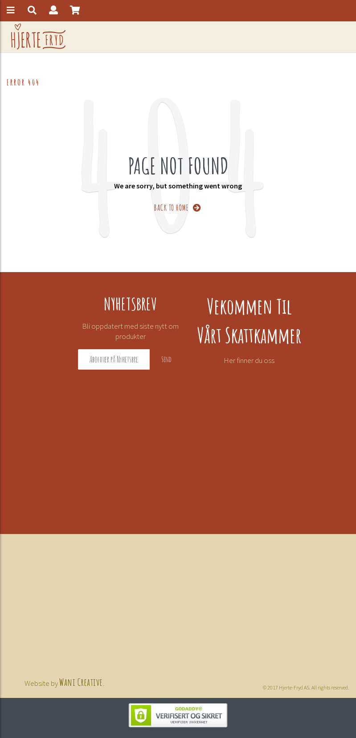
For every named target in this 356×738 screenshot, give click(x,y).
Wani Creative (81, 681)
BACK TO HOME (178, 207)
